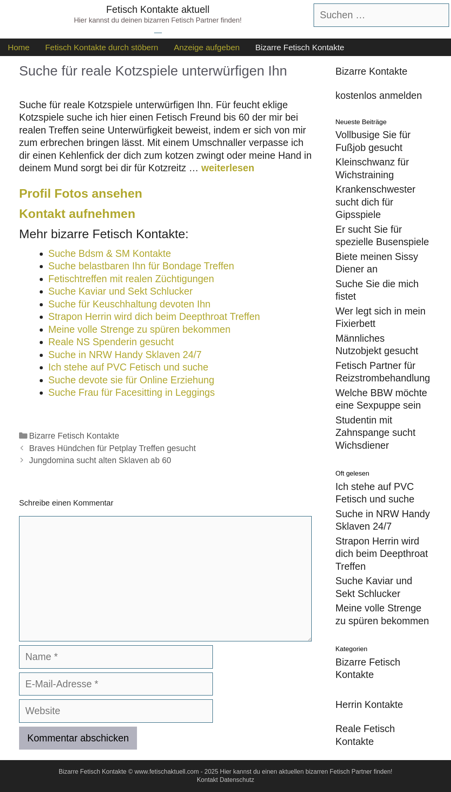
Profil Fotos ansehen (80, 193)
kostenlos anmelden (378, 95)
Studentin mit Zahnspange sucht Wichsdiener (375, 432)
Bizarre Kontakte (371, 71)
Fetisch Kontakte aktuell (157, 9)
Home (19, 47)
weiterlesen (227, 167)
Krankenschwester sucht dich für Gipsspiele (375, 202)
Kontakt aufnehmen (77, 214)
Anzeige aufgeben (207, 47)
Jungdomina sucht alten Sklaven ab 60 (100, 460)
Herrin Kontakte (369, 704)
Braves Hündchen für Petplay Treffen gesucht (112, 448)
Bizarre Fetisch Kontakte (299, 47)
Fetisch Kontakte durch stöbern (101, 47)
